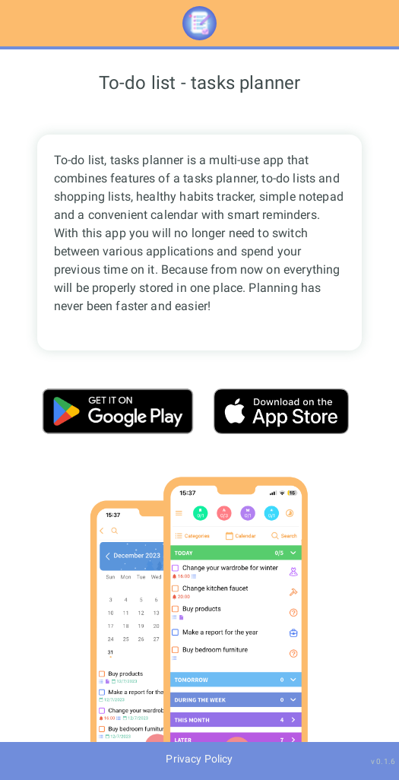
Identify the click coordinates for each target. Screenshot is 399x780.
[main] (199, 395)
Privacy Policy (199, 759)
